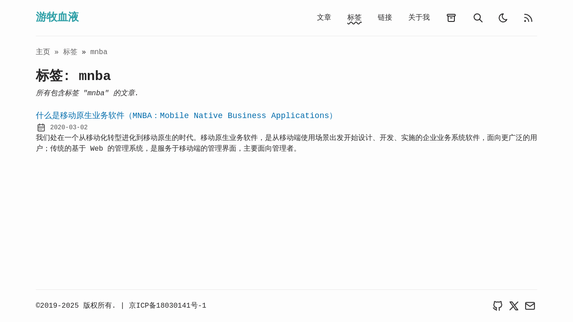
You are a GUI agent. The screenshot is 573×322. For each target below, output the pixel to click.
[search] (478, 18)
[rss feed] (528, 18)
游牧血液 (57, 18)
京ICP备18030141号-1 (167, 306)
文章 (324, 18)
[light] (503, 18)
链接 (385, 18)
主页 (43, 52)
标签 (354, 18)
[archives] (451, 18)
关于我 (419, 18)
